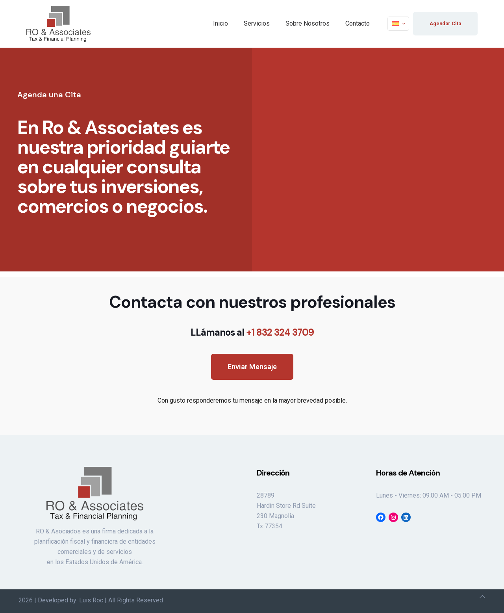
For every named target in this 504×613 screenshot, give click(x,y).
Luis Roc (91, 600)
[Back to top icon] (482, 597)
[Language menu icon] (398, 24)
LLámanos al (252, 332)
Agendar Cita (445, 23)
